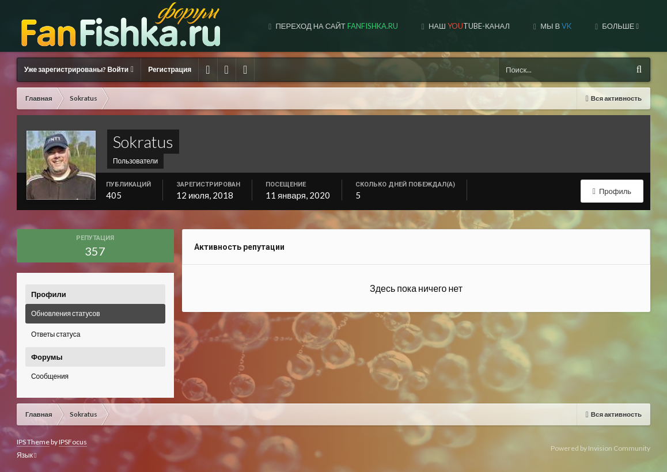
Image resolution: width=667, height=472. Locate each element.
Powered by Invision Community (600, 448)
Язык (26, 455)
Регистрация (169, 69)
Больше (619, 26)
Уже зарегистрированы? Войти (79, 69)
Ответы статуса (55, 334)
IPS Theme (33, 441)
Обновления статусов (65, 313)
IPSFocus (73, 441)
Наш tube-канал (468, 26)
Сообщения (50, 376)
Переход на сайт (335, 26)
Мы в (555, 26)
